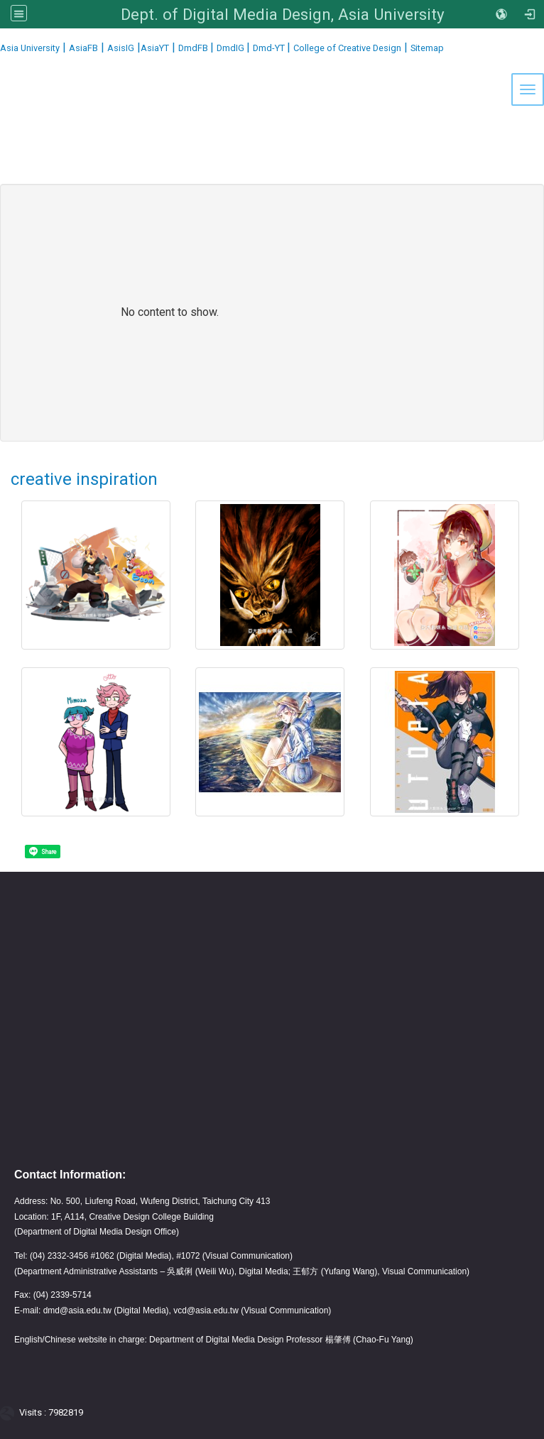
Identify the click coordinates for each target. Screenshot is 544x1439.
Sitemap (427, 48)
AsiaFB (83, 48)
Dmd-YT (270, 48)
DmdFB (194, 48)
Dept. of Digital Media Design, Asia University (283, 14)
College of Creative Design (347, 48)
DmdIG (231, 48)
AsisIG (120, 48)
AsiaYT (155, 48)
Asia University (30, 48)
